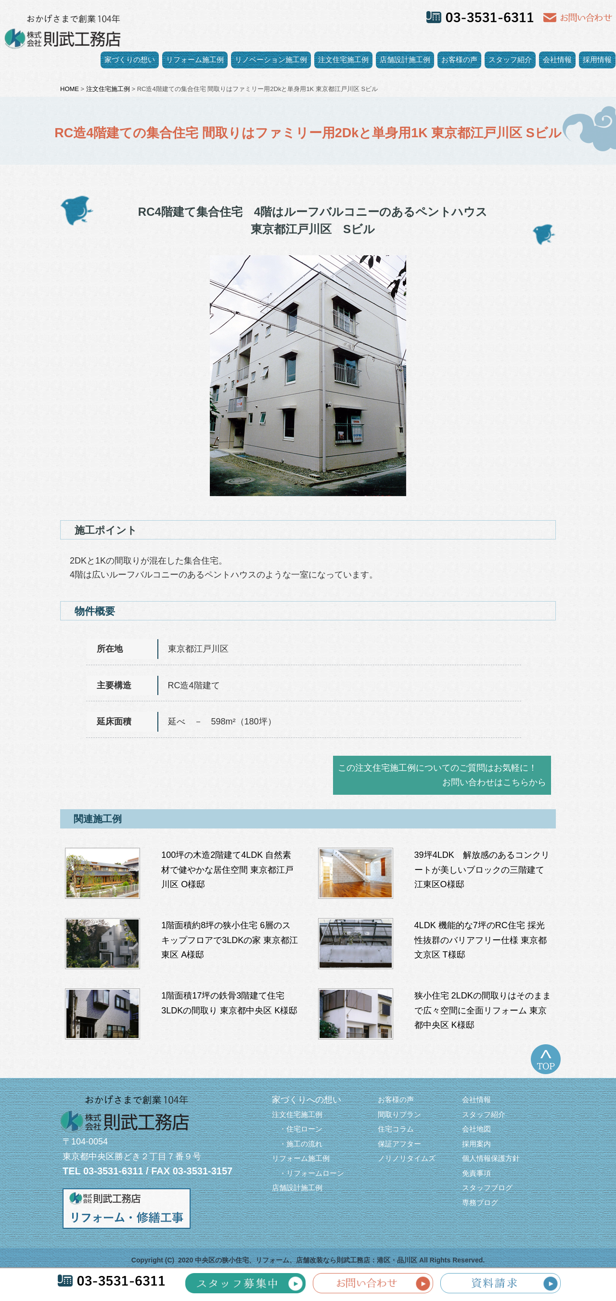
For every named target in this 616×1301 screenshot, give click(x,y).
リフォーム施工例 (195, 60)
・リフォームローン (308, 1173)
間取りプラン (399, 1114)
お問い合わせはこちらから (494, 782)
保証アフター (399, 1144)
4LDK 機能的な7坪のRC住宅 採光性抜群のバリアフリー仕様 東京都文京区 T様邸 (480, 939)
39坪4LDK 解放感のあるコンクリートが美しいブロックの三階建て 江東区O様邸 (482, 869)
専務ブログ (480, 1202)
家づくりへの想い (306, 1099)
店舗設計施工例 (405, 60)
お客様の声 (459, 60)
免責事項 (476, 1173)
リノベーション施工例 (271, 60)
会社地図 (476, 1129)
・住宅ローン (297, 1129)
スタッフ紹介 (510, 60)
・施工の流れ (297, 1144)
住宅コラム (396, 1129)
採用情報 (597, 60)
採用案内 (476, 1144)
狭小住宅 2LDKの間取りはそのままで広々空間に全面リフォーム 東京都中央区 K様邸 (482, 1010)
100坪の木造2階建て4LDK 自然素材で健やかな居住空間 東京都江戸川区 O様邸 (227, 869)
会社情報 (557, 60)
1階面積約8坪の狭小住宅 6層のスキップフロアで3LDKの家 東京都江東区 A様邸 (229, 939)
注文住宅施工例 (343, 60)
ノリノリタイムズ (407, 1158)
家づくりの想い (129, 60)
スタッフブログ (487, 1187)
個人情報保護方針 (491, 1158)
